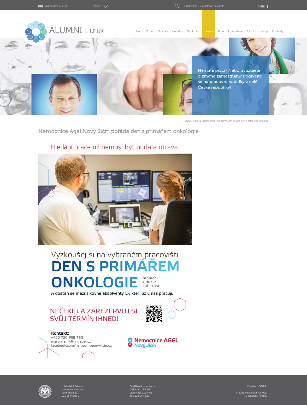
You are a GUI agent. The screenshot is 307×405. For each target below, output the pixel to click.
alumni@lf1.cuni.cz (56, 6)
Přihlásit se (190, 6)
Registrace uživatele (212, 6)
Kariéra (197, 121)
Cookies (252, 386)
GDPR (263, 386)
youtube (261, 6)
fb (268, 6)
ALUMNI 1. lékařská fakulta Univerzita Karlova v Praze (45, 391)
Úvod (187, 121)
